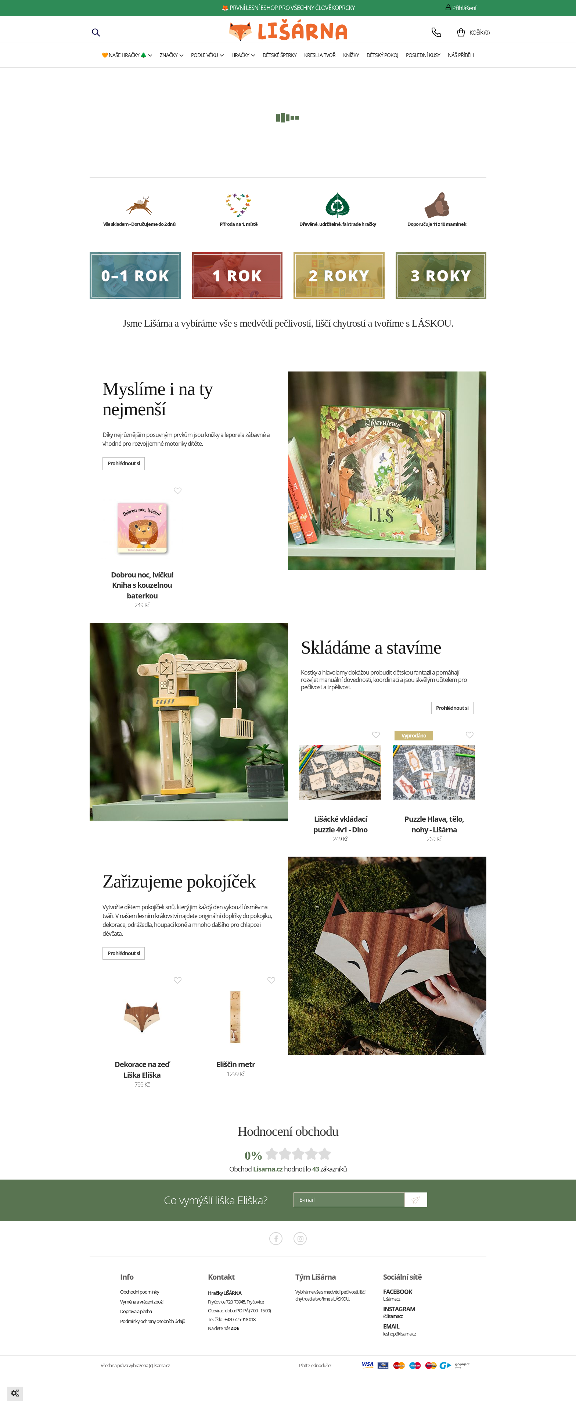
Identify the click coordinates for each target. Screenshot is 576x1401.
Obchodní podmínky (139, 1291)
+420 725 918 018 (239, 1319)
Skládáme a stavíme (371, 647)
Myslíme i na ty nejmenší (157, 398)
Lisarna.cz (267, 1168)
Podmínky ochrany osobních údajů (152, 1320)
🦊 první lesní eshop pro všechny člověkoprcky (288, 8)
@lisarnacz (393, 1315)
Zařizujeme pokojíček (179, 881)
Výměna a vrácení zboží (141, 1301)
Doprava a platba (136, 1311)
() (476, 32)
